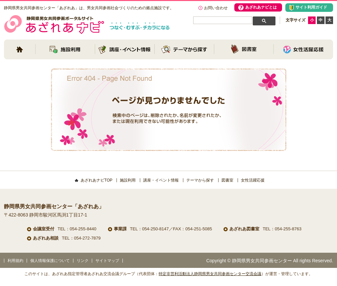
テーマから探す (184, 49)
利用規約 (15, 260)
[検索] (221, 21)
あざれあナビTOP (96, 180)
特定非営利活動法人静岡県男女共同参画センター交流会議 (210, 274)
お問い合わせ (216, 8)
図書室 (243, 49)
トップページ (19, 49)
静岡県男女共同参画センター (262, 260)
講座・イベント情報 (124, 49)
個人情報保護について (50, 260)
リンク (83, 260)
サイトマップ (107, 260)
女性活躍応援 (303, 49)
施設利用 (65, 49)
